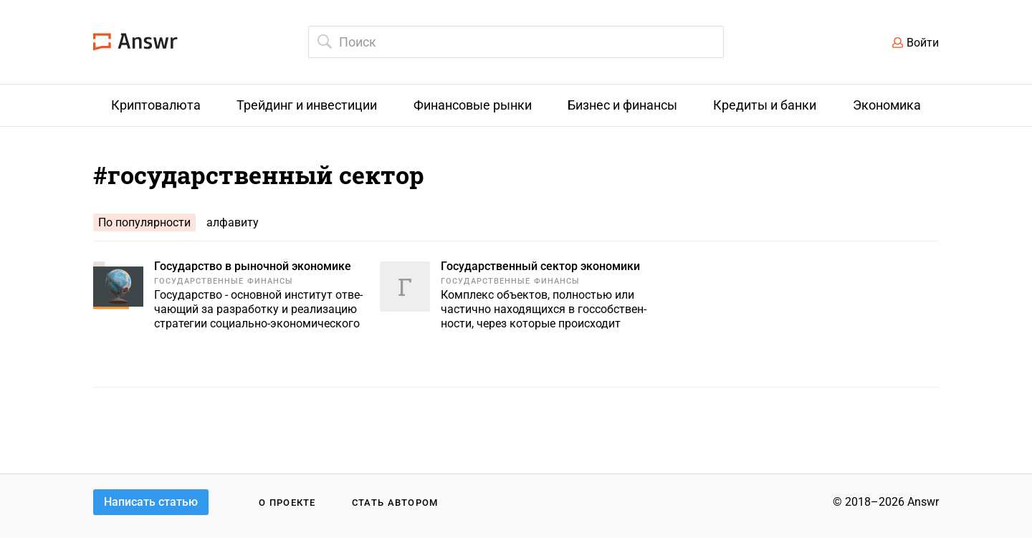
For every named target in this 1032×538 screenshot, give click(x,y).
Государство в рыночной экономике (252, 266)
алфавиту (232, 222)
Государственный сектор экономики (540, 266)
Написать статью (151, 502)
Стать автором (395, 502)
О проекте (287, 502)
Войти (923, 42)
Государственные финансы (223, 281)
